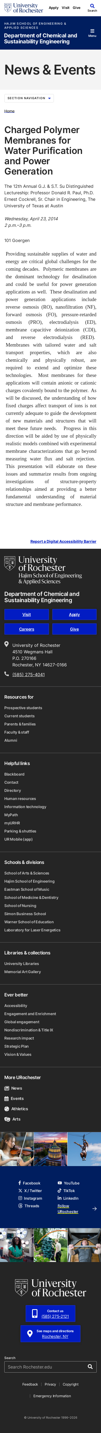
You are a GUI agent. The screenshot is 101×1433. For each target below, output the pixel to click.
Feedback (30, 1384)
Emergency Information (52, 1395)
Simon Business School (25, 913)
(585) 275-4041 (28, 674)
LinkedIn (68, 1198)
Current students (19, 715)
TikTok (66, 1190)
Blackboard (14, 774)
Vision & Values (18, 1054)
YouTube (68, 1183)
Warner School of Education (29, 921)
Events (14, 1098)
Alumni (10, 740)
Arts (12, 1119)
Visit (65, 7)
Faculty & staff (16, 732)
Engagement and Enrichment (30, 1013)
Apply (54, 7)
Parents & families (20, 724)
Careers (26, 629)
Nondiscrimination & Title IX (28, 1029)
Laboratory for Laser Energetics (32, 929)
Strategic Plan (16, 1046)
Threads (28, 1205)
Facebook (29, 1183)
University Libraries (21, 963)
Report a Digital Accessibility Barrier (63, 541)
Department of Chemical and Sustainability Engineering (40, 38)
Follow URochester (77, 1208)
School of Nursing (20, 905)
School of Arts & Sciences (26, 873)
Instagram (30, 1198)
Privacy (50, 1384)
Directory (12, 790)
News (13, 1088)
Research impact (19, 1038)
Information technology (25, 806)
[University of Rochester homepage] (23, 7)
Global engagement (21, 1021)
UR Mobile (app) (18, 839)
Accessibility (15, 1005)
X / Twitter (30, 1190)
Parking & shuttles (20, 831)
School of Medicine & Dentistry (31, 897)
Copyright (71, 1384)
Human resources (20, 798)
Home (9, 110)
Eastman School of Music (26, 889)
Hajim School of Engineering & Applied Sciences (35, 26)
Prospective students (23, 707)
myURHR (12, 822)
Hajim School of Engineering (29, 881)
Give (77, 7)
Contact (11, 782)
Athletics (16, 1109)
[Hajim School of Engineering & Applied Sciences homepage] (43, 570)
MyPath (11, 814)
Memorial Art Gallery (22, 971)
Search (9, 1358)
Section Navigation (29, 98)
